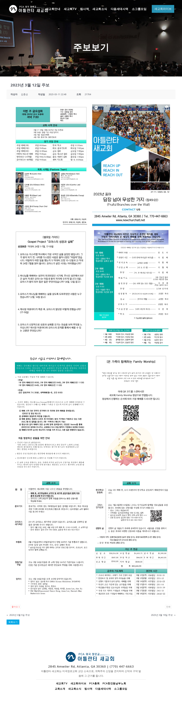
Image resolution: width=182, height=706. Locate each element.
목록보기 (13, 622)
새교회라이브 (78, 683)
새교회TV (62, 683)
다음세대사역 (103, 688)
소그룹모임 (120, 688)
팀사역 (88, 688)
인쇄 (168, 606)
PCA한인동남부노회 (114, 683)
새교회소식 (74, 688)
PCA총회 (94, 683)
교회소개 (60, 688)
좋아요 (16, 606)
